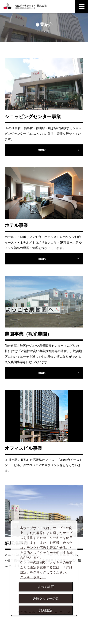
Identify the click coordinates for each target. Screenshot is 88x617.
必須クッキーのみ (46, 598)
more (42, 150)
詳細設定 (45, 610)
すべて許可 (46, 587)
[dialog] (44, 568)
